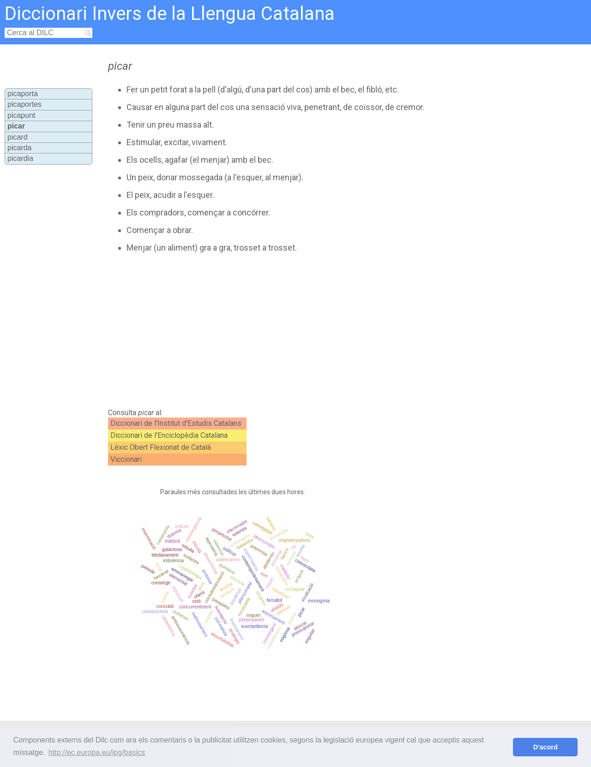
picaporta (22, 94)
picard (17, 137)
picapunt (21, 115)
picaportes (24, 104)
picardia (20, 158)
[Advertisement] (273, 330)
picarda (19, 148)
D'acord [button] (545, 747)
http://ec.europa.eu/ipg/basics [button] (96, 752)
